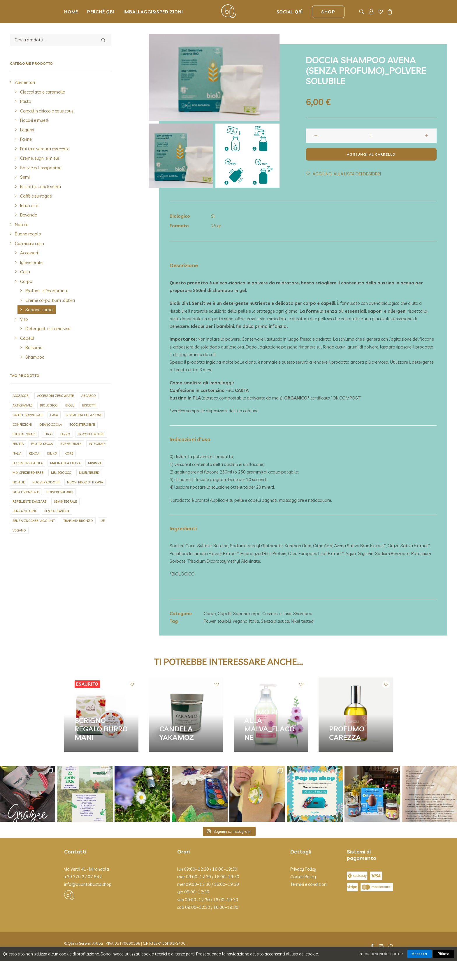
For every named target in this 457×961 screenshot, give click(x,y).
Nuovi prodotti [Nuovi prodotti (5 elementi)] (45, 482)
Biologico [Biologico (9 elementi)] (49, 405)
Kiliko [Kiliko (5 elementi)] (52, 453)
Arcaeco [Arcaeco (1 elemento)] (88, 396)
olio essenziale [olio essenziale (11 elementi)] (26, 492)
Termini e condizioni (308, 884)
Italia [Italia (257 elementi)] (17, 453)
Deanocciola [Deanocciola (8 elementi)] (50, 425)
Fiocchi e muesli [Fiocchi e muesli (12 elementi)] (91, 434)
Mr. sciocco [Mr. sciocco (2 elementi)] (61, 473)
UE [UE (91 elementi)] (103, 521)
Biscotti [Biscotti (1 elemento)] (89, 405)
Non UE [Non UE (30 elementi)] (19, 482)
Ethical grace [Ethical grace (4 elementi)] (24, 434)
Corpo (210, 613)
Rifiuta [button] (443, 953)
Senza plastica (275, 621)
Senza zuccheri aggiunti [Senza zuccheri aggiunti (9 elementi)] (34, 521)
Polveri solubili (217, 621)
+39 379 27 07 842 (83, 876)
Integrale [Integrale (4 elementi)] (97, 444)
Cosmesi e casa (276, 613)
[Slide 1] (181, 155)
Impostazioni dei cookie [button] (381, 953)
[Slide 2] (247, 155)
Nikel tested (302, 621)
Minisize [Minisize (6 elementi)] (95, 463)
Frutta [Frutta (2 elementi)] (18, 444)
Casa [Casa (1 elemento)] (54, 415)
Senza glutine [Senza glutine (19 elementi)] (25, 511)
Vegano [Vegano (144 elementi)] (19, 530)
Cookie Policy (303, 876)
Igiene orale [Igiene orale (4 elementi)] (70, 444)
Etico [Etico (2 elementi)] (48, 434)
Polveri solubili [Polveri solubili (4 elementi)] (59, 492)
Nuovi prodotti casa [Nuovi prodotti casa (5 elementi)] (85, 482)
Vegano (240, 621)
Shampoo (302, 613)
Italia (254, 621)
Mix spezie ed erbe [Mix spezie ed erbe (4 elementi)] (28, 473)
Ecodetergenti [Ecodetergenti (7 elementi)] (82, 425)
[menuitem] (73, 11)
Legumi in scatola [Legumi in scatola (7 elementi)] (28, 463)
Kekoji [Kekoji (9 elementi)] (34, 453)
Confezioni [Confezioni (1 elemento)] (22, 425)
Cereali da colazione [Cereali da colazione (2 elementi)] (84, 415)
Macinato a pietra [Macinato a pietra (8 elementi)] (65, 463)
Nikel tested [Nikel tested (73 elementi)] (89, 473)
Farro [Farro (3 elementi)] (65, 434)
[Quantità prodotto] (371, 136)
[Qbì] (228, 11)
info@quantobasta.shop (88, 884)
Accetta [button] (419, 953)
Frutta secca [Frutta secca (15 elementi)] (42, 444)
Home (71, 12)
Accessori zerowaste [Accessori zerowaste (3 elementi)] (55, 396)
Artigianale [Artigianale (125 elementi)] (22, 405)
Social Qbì (290, 12)
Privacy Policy (303, 869)
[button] (362, 11)
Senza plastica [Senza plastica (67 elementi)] (56, 511)
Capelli (224, 613)
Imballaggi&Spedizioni (153, 12)
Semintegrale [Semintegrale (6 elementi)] (65, 501)
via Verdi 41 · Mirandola (86, 869)
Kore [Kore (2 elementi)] (69, 453)
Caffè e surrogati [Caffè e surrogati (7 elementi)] (28, 415)
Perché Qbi (101, 12)
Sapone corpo (247, 613)
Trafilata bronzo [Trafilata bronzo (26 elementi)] (78, 521)
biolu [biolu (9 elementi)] (70, 405)
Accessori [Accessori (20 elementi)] (21, 396)
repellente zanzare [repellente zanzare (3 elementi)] (29, 501)
